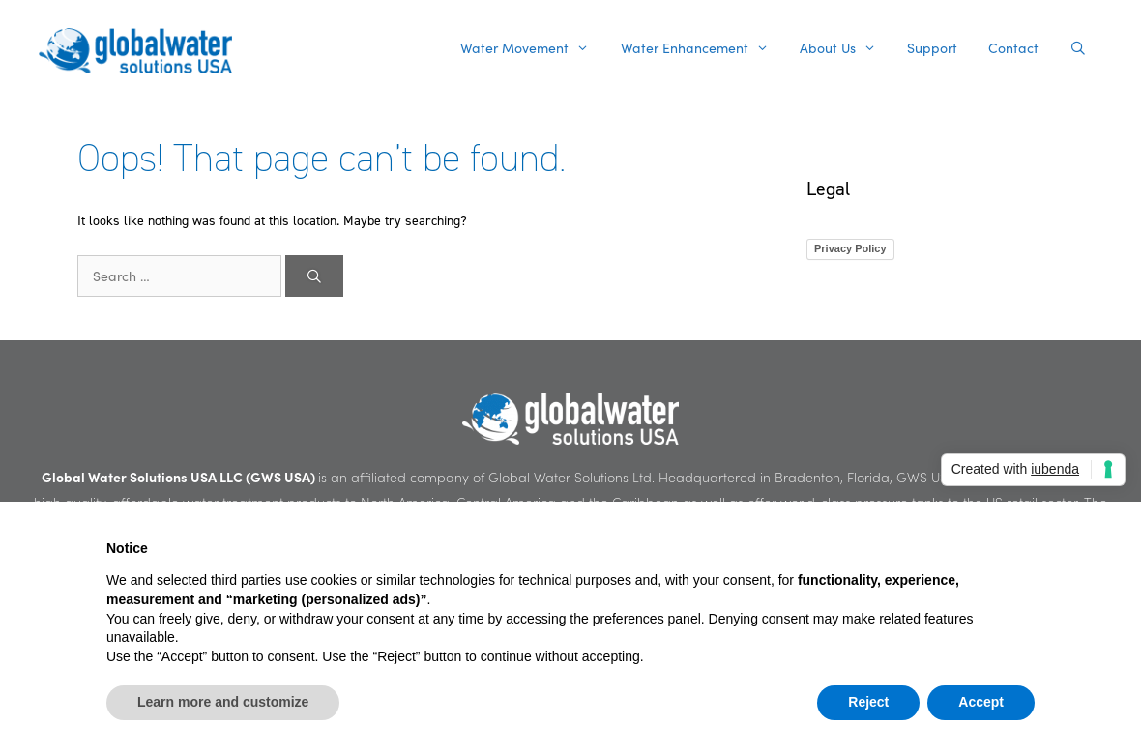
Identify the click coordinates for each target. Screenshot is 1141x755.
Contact (1013, 48)
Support (932, 48)
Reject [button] (868, 702)
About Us (846, 48)
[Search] (314, 276)
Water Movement (532, 48)
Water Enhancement (702, 48)
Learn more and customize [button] (222, 702)
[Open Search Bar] (1078, 48)
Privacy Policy (850, 248)
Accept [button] (981, 702)
